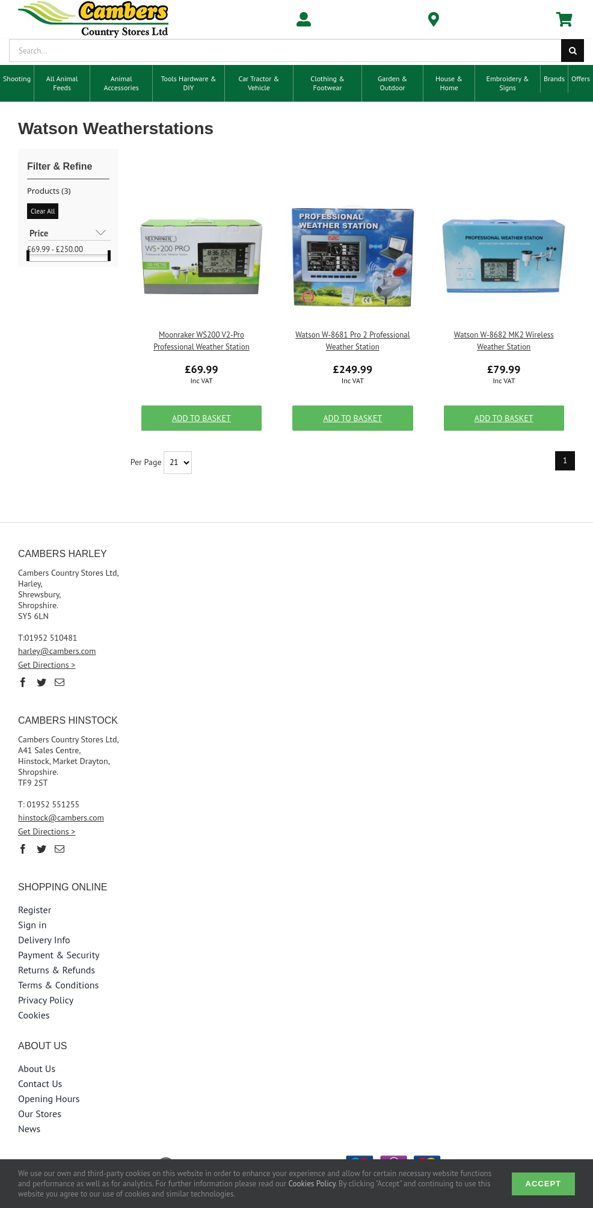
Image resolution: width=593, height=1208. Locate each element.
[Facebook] (23, 682)
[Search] (572, 50)
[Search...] (285, 50)
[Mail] (59, 682)
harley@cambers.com (57, 651)
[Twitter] (41, 682)
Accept (543, 1183)
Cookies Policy (312, 1184)
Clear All (43, 211)
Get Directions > (46, 664)
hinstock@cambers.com (61, 817)
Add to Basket (201, 418)
